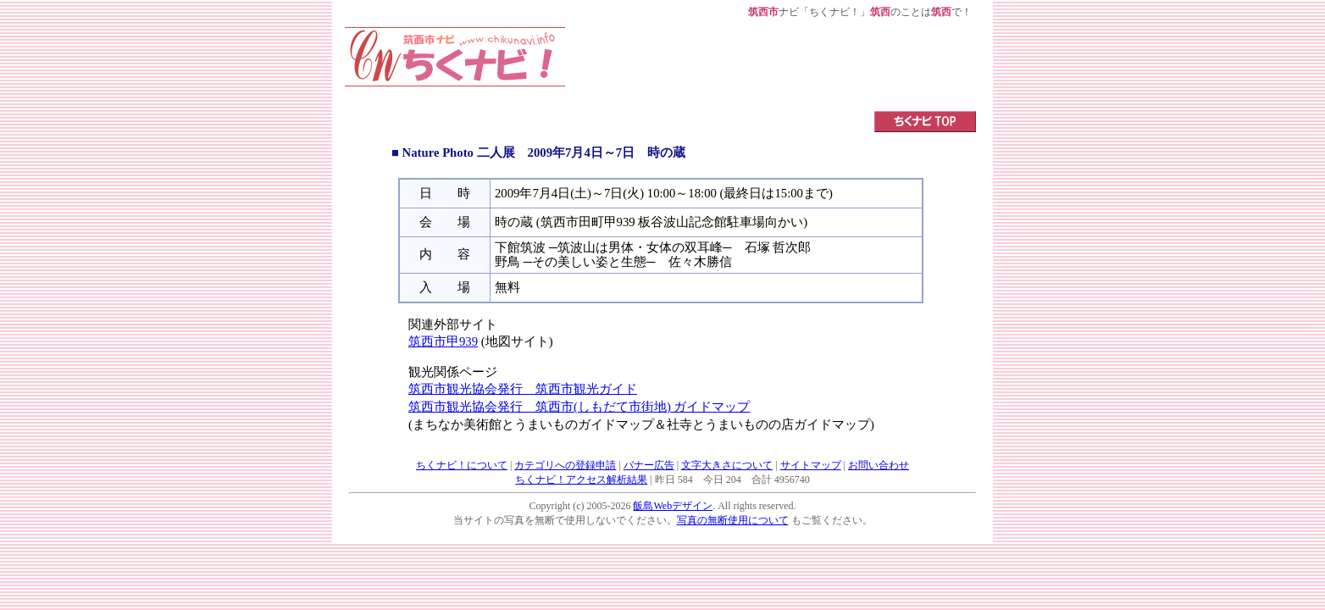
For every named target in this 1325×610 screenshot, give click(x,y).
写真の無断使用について (733, 520)
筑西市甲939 (443, 341)
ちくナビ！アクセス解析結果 (581, 479)
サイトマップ (810, 465)
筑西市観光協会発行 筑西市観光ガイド (522, 389)
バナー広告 (649, 465)
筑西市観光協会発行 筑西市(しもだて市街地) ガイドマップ (579, 406)
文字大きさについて (727, 465)
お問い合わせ (878, 465)
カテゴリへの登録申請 (565, 465)
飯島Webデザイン (672, 506)
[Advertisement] (771, 65)
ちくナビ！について (461, 465)
